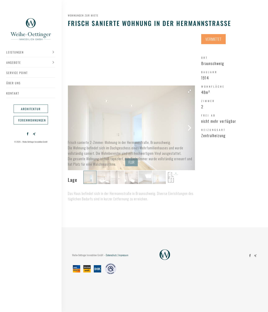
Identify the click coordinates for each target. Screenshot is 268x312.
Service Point (17, 72)
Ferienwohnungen (32, 120)
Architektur (31, 109)
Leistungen (15, 52)
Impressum (123, 255)
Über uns (13, 83)
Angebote (13, 62)
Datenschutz (111, 255)
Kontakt (12, 93)
